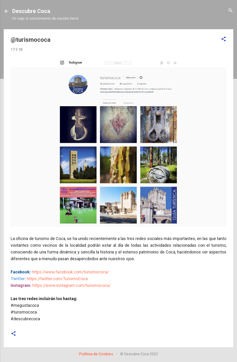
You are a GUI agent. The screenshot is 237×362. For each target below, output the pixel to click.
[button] (223, 39)
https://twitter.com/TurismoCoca (57, 278)
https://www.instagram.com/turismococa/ (71, 285)
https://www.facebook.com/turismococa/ (70, 271)
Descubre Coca (31, 11)
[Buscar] (230, 11)
